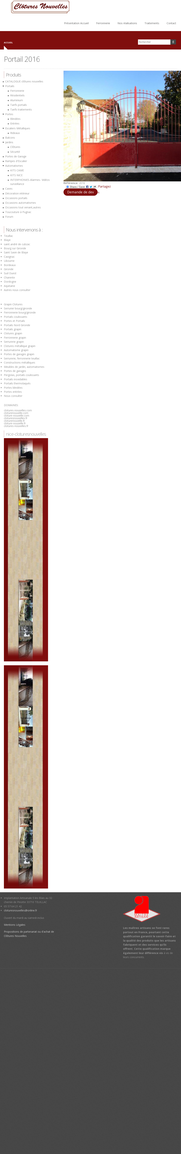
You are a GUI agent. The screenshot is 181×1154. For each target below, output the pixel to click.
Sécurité (15, 151)
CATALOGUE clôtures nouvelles (24, 81)
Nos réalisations (127, 23)
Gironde (8, 269)
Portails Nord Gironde (17, 325)
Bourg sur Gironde (15, 248)
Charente (9, 277)
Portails (9, 86)
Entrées (14, 123)
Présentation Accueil (76, 23)
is (98, 192)
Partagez (88, 186)
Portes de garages (15, 371)
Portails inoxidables (15, 379)
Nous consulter (13, 396)
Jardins (9, 142)
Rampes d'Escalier (16, 161)
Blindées (15, 119)
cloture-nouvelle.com (16, 415)
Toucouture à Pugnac (18, 212)
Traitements (152, 23)
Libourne (9, 261)
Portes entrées (13, 391)
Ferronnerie (103, 23)
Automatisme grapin (16, 350)
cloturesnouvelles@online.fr (20, 910)
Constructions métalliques (19, 362)
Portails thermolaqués (17, 383)
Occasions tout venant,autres (23, 207)
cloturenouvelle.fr (14, 420)
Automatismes (14, 165)
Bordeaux (10, 265)
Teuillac (8, 236)
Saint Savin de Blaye (16, 252)
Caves (8, 188)
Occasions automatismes (20, 202)
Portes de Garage (15, 156)
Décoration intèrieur (17, 193)
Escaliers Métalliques (17, 128)
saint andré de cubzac (17, 244)
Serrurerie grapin (14, 341)
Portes (9, 114)
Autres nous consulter (17, 290)
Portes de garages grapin (19, 354)
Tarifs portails (18, 105)
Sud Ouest (10, 273)
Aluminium (16, 100)
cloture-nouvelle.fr (15, 423)
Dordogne (10, 281)
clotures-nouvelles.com (18, 410)
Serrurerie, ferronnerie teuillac (22, 358)
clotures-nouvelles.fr (16, 426)
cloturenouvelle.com (16, 413)
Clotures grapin (13, 333)
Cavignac (9, 256)
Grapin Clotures (13, 304)
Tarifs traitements (21, 109)
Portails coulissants (15, 316)
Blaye (7, 240)
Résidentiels (17, 95)
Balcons (10, 137)
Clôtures (15, 147)
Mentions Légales (14, 924)
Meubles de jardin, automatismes (24, 367)
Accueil (8, 42)
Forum (9, 216)
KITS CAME (17, 170)
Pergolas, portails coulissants (21, 375)
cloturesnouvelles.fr (15, 418)
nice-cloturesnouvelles (26, 434)
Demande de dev (80, 192)
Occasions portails (16, 198)
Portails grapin (12, 329)
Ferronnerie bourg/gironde (20, 312)
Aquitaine (9, 286)
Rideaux (15, 133)
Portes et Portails (14, 321)
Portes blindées (13, 387)
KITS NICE (16, 175)
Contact (171, 23)
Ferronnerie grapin (15, 337)
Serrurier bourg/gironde (18, 308)
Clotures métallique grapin (19, 346)
